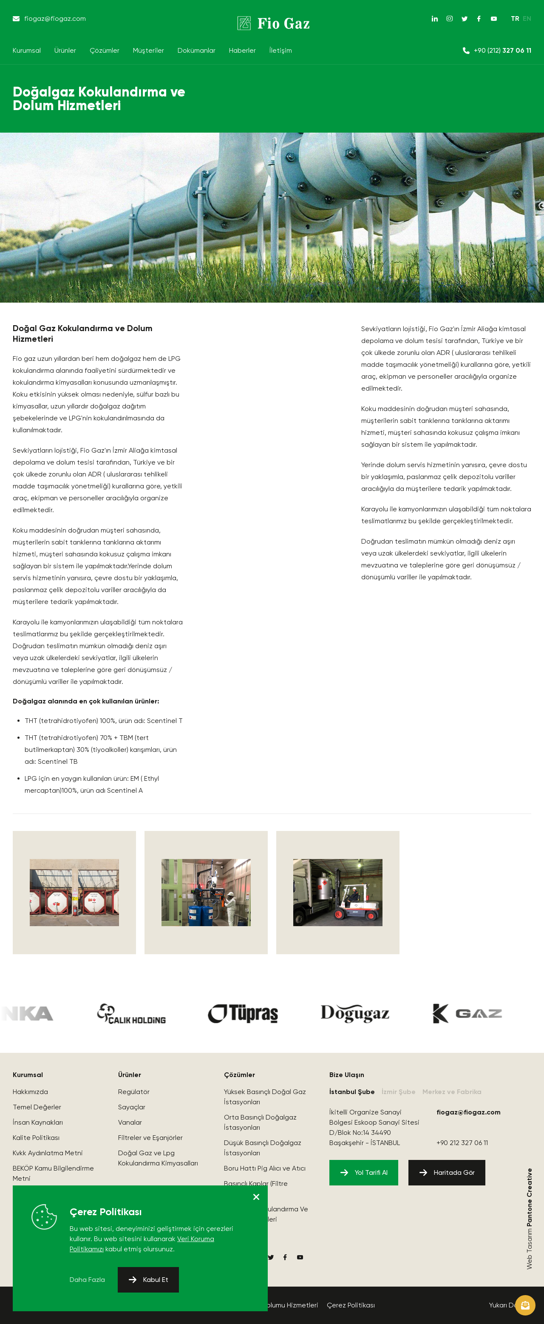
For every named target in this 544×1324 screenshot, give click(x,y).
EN (527, 18)
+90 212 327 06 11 (462, 1143)
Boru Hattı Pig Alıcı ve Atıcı (265, 1168)
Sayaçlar (131, 1107)
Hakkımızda (30, 1092)
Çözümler (104, 50)
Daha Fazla (87, 1280)
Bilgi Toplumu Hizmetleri (281, 1305)
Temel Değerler (37, 1107)
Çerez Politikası (351, 1305)
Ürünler (65, 50)
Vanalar (130, 1122)
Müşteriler (148, 50)
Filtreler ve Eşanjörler (150, 1138)
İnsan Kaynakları (38, 1122)
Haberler (242, 50)
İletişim (280, 50)
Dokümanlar (196, 50)
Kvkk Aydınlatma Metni (48, 1153)
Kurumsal (27, 50)
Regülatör (134, 1092)
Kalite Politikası (36, 1138)
